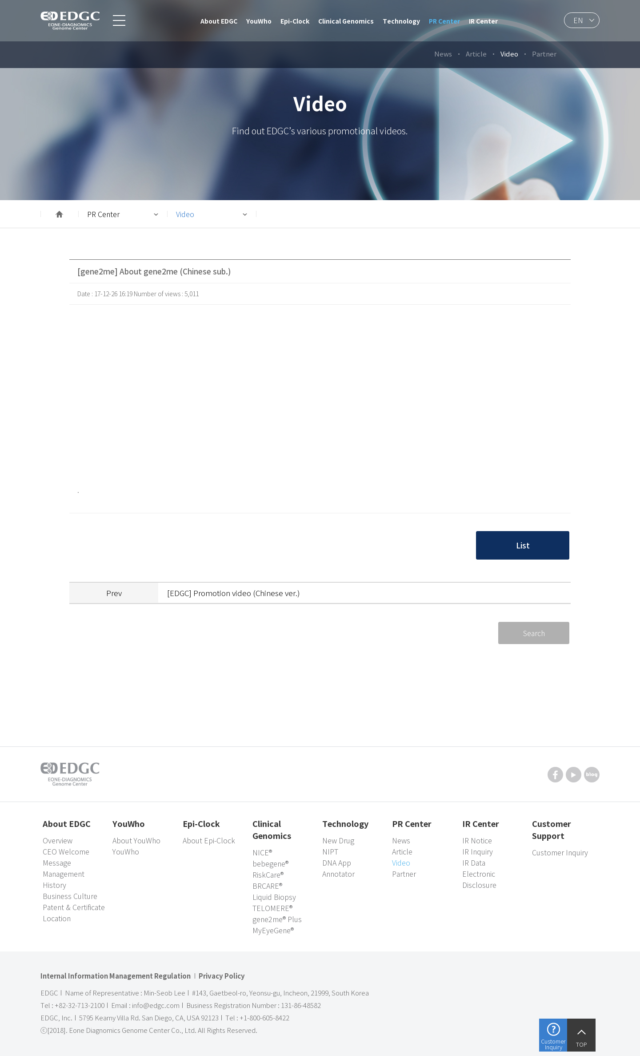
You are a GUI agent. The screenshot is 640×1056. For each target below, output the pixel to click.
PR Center (103, 214)
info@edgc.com (156, 1005)
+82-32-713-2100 (79, 1005)
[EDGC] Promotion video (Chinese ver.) (233, 592)
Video (185, 214)
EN (578, 20)
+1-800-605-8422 (264, 1018)
